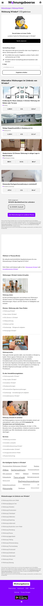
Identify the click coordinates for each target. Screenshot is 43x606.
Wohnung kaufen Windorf (11, 376)
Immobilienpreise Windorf (10, 269)
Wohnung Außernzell (9, 523)
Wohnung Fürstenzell (9, 549)
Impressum (20, 588)
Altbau (6, 470)
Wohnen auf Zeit (9, 324)
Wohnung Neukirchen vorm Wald (12, 526)
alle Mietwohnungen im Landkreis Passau (21, 215)
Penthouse (21, 488)
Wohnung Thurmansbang (10, 546)
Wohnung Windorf (9, 311)
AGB (27, 588)
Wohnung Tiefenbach (9, 513)
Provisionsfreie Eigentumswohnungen (15, 389)
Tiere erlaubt (19, 477)
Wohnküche (35, 474)
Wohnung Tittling (8, 540)
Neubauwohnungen (9, 386)
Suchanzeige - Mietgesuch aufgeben (14, 327)
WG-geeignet (7, 474)
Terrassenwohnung (33, 470)
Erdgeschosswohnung (9, 485)
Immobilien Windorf (10, 383)
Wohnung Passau (8, 533)
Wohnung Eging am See (10, 504)
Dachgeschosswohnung (28, 481)
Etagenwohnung (26, 484)
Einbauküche (7, 477)
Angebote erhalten (21, 72)
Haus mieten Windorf (10, 314)
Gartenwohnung (18, 470)
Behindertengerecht (33, 477)
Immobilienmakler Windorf (12, 449)
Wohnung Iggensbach (9, 536)
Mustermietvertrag (9, 456)
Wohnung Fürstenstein (9, 510)
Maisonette (7, 488)
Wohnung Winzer (8, 559)
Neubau (36, 466)
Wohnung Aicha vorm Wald (11, 500)
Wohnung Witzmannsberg (10, 543)
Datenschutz (12, 588)
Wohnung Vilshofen (8, 507)
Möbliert (25, 474)
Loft (38, 484)
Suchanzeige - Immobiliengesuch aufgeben (16, 393)
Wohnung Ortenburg (9, 530)
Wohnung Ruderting (9, 520)
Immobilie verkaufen (10, 443)
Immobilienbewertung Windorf (13, 446)
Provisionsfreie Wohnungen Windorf (15, 466)
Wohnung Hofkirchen (9, 517)
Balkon (17, 474)
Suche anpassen (21, 41)
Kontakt (32, 588)
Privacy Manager (25, 592)
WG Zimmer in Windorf (11, 317)
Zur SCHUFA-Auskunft (16, 207)
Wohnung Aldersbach (9, 556)
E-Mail (5, 64)
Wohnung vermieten (10, 439)
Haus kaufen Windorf (10, 379)
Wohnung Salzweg (8, 563)
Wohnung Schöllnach (9, 553)
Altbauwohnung (8, 321)
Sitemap (16, 592)
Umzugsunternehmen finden (12, 453)
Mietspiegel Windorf (31, 267)
